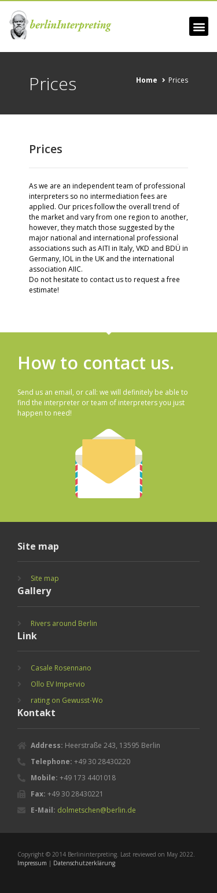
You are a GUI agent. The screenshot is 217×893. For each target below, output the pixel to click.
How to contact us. (95, 363)
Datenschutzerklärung (84, 863)
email (63, 392)
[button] (198, 26)
